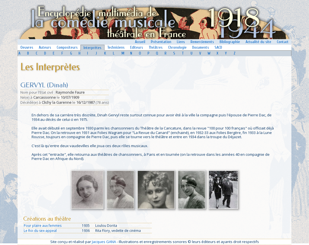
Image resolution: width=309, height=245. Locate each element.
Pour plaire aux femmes (42, 225)
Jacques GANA (104, 241)
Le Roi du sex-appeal (40, 230)
